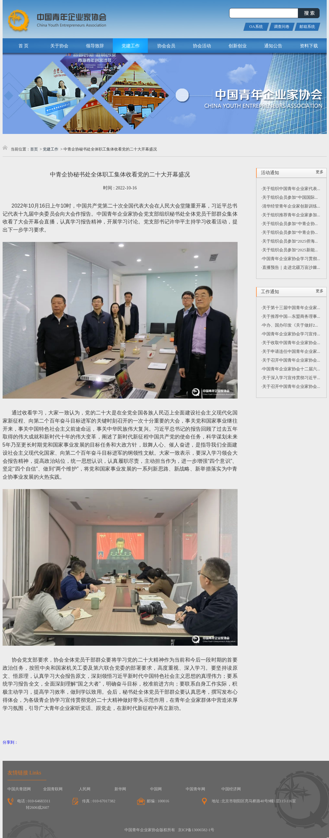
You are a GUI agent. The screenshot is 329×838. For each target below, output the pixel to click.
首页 (34, 149)
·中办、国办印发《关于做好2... (289, 325)
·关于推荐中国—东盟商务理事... (290, 316)
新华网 (120, 789)
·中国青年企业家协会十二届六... (290, 368)
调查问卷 (281, 26)
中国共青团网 (19, 789)
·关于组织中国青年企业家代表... (290, 188)
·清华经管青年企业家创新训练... (290, 206)
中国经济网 (231, 789)
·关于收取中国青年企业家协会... (290, 342)
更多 (319, 172)
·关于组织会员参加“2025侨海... (289, 241)
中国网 (156, 789)
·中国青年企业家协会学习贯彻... (290, 258)
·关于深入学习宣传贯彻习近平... (290, 377)
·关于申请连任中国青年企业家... (290, 351)
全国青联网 (53, 789)
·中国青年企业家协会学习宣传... (290, 333)
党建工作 (50, 149)
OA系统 (256, 26)
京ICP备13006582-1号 (196, 830)
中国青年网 (195, 789)
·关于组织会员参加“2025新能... (289, 249)
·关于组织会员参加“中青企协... (289, 223)
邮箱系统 (307, 26)
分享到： (10, 742)
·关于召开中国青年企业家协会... (290, 360)
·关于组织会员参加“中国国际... (289, 197)
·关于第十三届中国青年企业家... (290, 307)
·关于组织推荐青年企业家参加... (290, 214)
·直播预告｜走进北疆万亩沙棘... (290, 267)
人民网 (84, 789)
